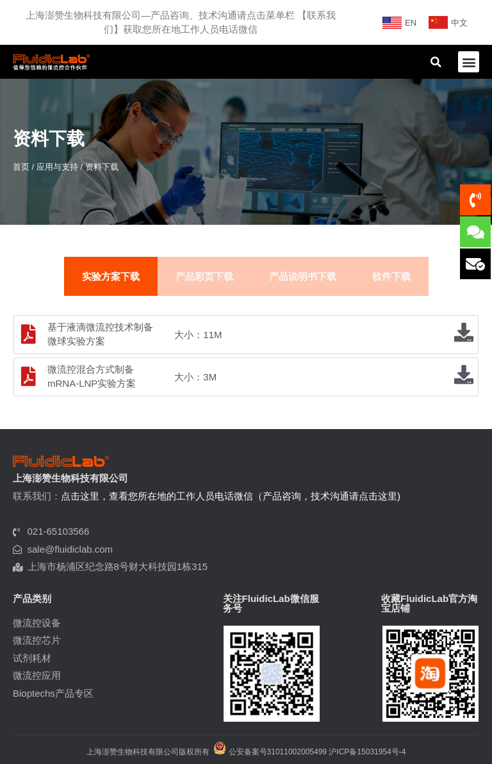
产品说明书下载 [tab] (302, 276)
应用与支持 (57, 167)
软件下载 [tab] (391, 276)
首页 (21, 167)
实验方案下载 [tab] (111, 276)
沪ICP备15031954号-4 (367, 751)
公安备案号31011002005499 (270, 751)
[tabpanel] (246, 356)
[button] (468, 61)
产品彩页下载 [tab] (204, 276)
